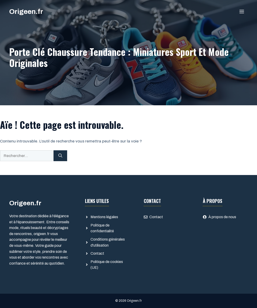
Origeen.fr (26, 11)
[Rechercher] (60, 155)
